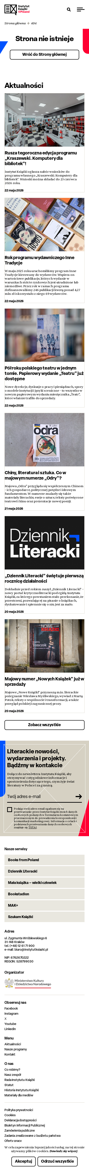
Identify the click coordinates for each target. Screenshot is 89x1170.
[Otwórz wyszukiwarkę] (69, 9)
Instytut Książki (16, 9)
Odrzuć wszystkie (57, 1161)
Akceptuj (23, 1161)
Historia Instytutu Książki (21, 1090)
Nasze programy (15, 1049)
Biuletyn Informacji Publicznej (24, 1125)
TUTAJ (33, 827)
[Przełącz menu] (80, 9)
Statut (9, 1085)
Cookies (10, 1115)
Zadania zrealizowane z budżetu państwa (32, 1135)
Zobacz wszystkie (44, 724)
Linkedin (10, 1029)
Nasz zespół (12, 1074)
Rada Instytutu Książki (19, 1080)
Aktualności (12, 1044)
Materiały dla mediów (18, 1095)
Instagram (11, 1013)
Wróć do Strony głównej (44, 54)
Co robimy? (12, 1069)
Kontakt (9, 1054)
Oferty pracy (13, 1141)
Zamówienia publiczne (19, 1130)
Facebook (11, 1008)
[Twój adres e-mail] (39, 796)
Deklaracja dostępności (20, 1120)
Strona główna (15, 23)
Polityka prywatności (18, 1110)
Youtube (10, 1024)
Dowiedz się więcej (63, 1151)
